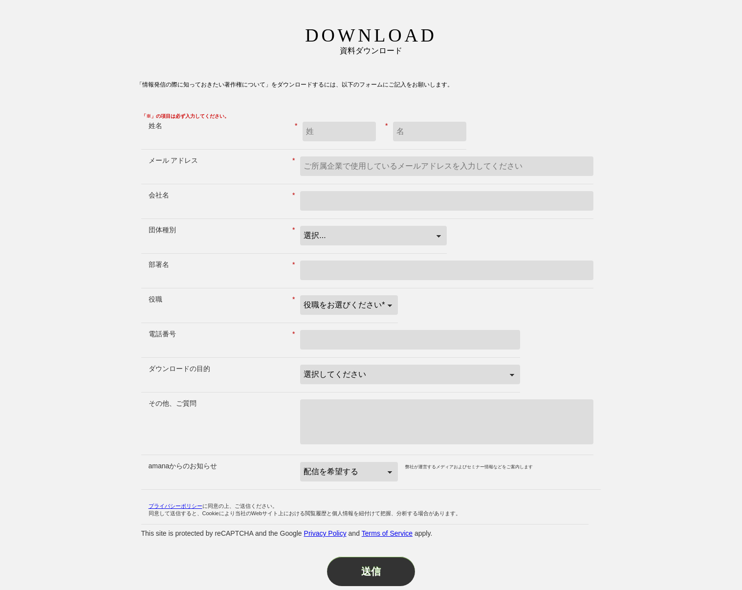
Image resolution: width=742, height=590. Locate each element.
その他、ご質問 (172, 403)
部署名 (222, 265)
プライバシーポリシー (175, 506)
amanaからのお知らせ (183, 466)
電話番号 (222, 334)
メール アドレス (222, 160)
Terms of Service (387, 533)
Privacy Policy (325, 533)
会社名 (222, 195)
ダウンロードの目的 (179, 368)
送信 (371, 571)
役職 (222, 299)
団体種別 (222, 230)
